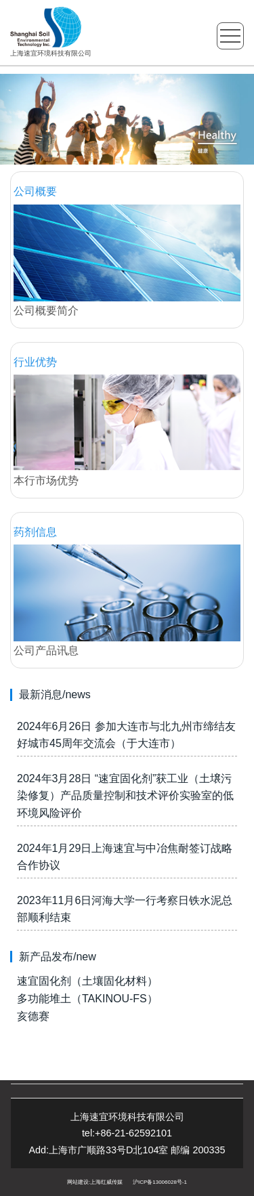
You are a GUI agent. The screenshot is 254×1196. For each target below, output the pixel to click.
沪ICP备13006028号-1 (160, 1182)
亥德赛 (33, 1016)
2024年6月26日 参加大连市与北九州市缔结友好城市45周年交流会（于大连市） (126, 735)
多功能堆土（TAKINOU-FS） (87, 998)
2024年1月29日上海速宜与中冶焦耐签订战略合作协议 (124, 857)
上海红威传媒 (106, 1182)
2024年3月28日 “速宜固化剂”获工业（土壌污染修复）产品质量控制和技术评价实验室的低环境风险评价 (125, 796)
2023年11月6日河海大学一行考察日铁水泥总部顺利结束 (124, 909)
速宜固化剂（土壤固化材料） (87, 981)
